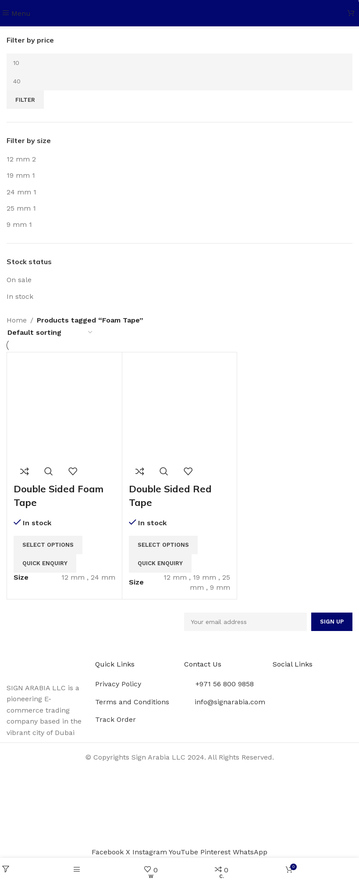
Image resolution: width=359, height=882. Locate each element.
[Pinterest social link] (216, 852)
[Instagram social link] (150, 852)
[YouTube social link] (184, 852)
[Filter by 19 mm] (18, 175)
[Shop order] (50, 332)
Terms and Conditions (132, 702)
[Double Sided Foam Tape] (64, 409)
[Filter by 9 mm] (17, 224)
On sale (19, 280)
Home (17, 320)
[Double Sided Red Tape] (180, 409)
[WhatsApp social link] (250, 852)
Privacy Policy (118, 684)
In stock (20, 296)
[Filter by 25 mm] (19, 208)
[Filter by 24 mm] (19, 192)
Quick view (49, 471)
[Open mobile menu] (16, 13)
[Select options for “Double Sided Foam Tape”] (48, 545)
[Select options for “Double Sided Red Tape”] (163, 545)
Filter (25, 100)
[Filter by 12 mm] (18, 159)
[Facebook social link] (109, 852)
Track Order (115, 719)
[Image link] (46, 665)
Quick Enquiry (45, 563)
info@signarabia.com (230, 702)
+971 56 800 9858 (224, 684)
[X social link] (129, 852)
